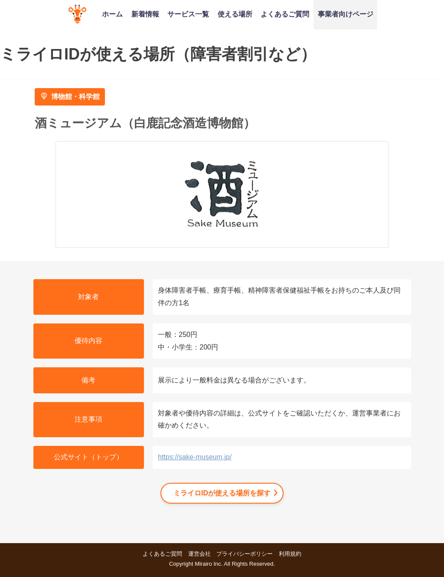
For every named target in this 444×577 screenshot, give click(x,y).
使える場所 (235, 14)
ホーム (112, 14)
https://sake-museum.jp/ (195, 457)
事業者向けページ (345, 14)
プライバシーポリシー (244, 554)
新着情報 (145, 14)
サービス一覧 (188, 14)
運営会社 (199, 554)
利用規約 (290, 554)
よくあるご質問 (285, 14)
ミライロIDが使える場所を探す (222, 493)
